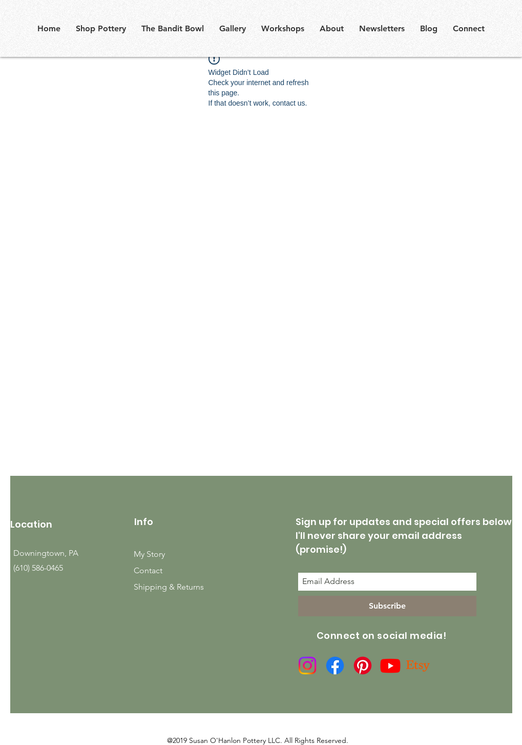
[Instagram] (307, 665)
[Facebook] (335, 665)
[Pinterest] (362, 665)
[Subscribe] (387, 606)
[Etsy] (418, 665)
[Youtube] (390, 665)
